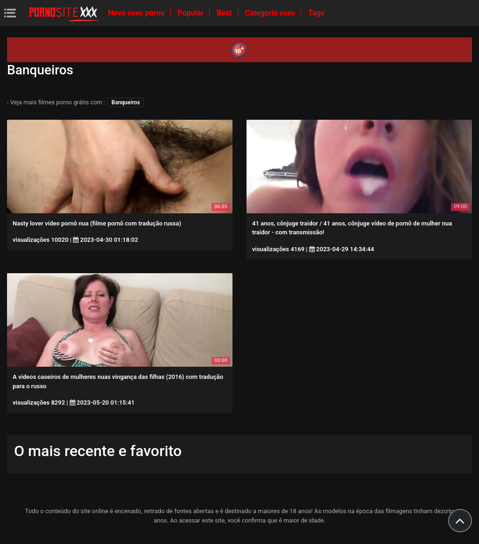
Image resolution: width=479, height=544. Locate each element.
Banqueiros (125, 102)
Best (225, 12)
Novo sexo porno (137, 12)
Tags (316, 12)
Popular (192, 12)
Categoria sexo (271, 12)
